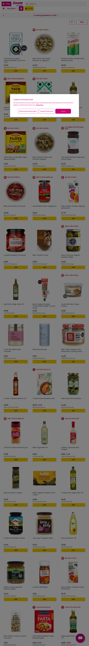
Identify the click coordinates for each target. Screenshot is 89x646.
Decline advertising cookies (28, 111)
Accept (63, 111)
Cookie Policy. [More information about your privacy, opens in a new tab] (39, 105)
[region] (44, 105)
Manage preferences (46, 111)
